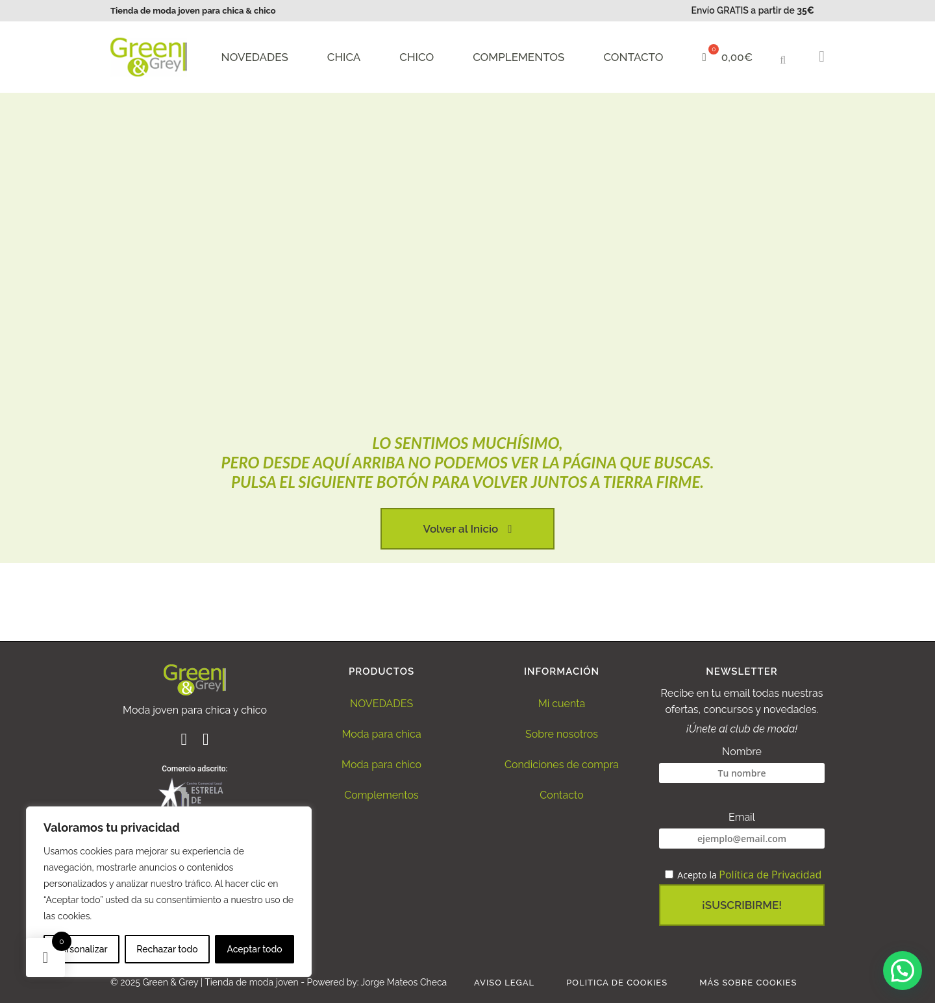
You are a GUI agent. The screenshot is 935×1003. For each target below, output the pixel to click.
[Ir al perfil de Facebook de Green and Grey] (185, 741)
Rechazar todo (166, 949)
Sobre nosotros (561, 734)
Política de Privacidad (770, 874)
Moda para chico (381, 764)
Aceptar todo (254, 949)
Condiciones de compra (562, 764)
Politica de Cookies (616, 982)
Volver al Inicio (467, 528)
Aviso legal (504, 982)
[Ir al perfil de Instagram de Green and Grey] (206, 741)
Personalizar (81, 949)
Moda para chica (381, 734)
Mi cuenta (562, 703)
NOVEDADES (381, 703)
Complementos (381, 795)
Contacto (561, 795)
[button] (786, 58)
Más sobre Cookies (748, 982)
